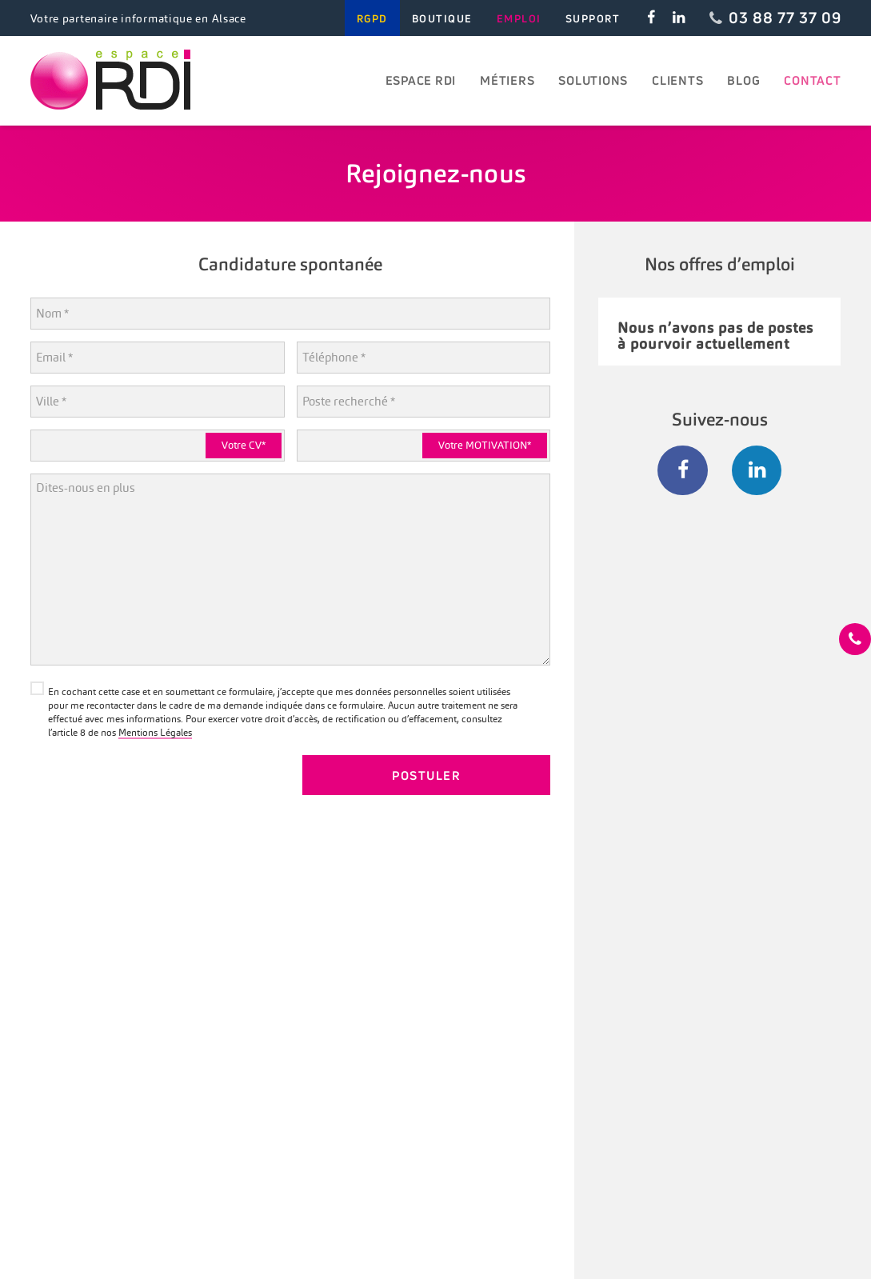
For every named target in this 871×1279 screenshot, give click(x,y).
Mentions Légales (155, 732)
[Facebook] (682, 471)
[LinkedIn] (757, 471)
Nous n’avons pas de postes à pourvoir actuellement (715, 335)
